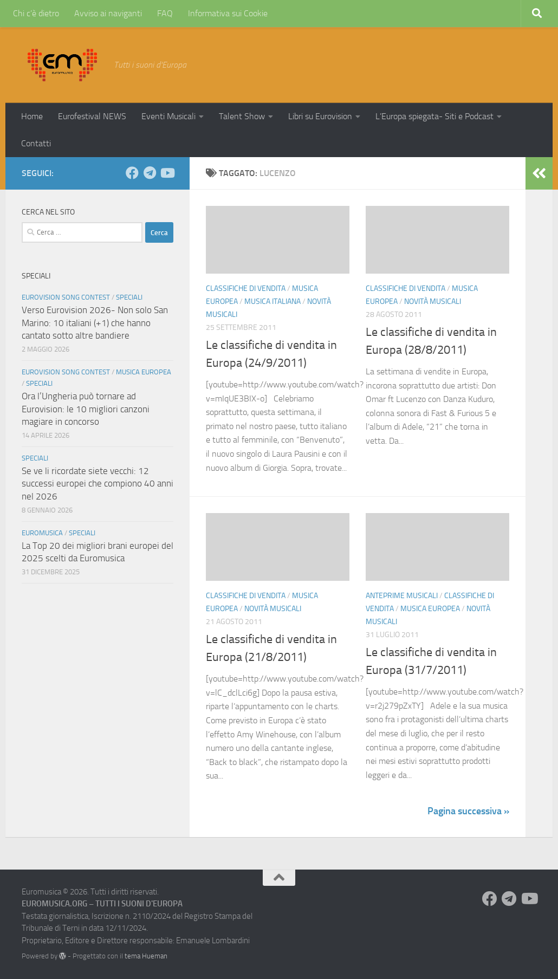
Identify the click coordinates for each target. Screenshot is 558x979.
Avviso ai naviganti (108, 13)
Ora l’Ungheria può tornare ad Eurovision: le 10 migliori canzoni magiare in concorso (86, 409)
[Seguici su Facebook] (132, 172)
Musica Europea (430, 608)
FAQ (165, 13)
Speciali (129, 297)
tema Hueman (146, 956)
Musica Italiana (272, 301)
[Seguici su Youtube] (166, 172)
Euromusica (42, 533)
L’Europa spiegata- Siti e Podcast (434, 116)
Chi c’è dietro (36, 13)
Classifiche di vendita (246, 288)
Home (32, 116)
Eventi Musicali (168, 116)
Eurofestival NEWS (92, 116)
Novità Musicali (432, 301)
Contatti (36, 143)
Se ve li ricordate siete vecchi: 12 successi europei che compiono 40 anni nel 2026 (97, 483)
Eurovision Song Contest (66, 297)
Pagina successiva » (468, 811)
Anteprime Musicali (402, 595)
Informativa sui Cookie (228, 13)
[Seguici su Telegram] (149, 172)
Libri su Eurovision (320, 116)
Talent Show (242, 116)
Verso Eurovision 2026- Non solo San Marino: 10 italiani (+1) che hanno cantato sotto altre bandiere (95, 322)
